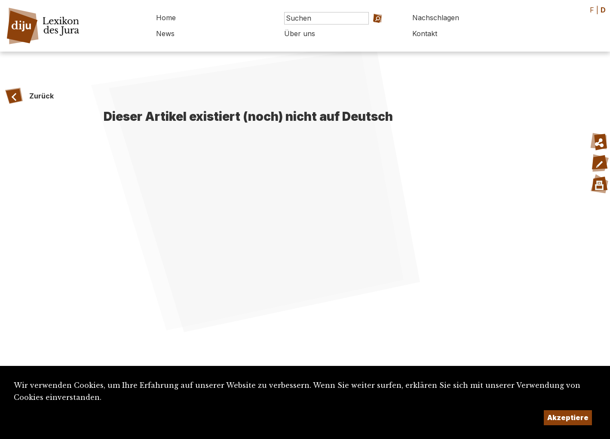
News (165, 33)
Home (166, 17)
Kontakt (424, 33)
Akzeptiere (568, 417)
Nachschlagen (435, 17)
